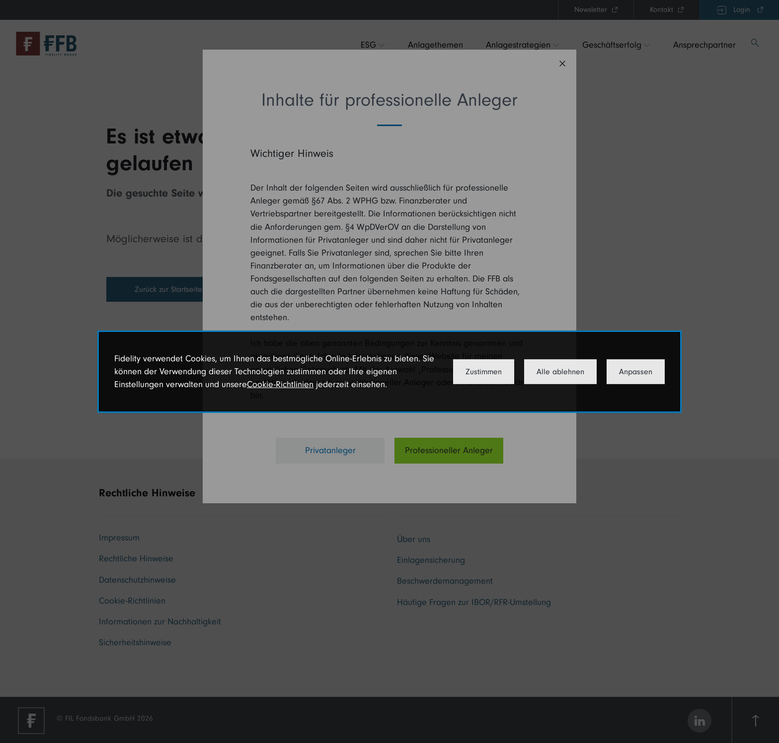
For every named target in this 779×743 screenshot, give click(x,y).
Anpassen (635, 371)
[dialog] (389, 371)
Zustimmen (484, 371)
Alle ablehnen (560, 371)
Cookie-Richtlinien (280, 384)
